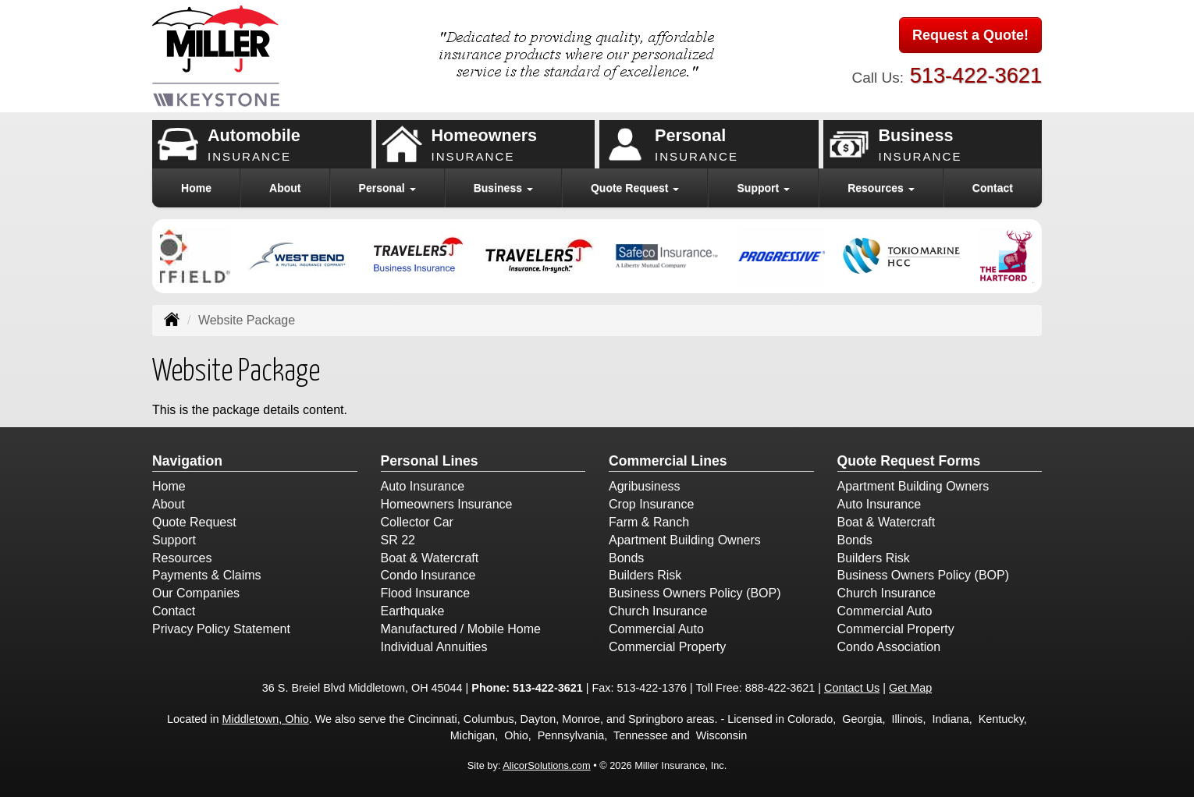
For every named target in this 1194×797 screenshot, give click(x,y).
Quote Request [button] (635, 188)
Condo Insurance (428, 575)
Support (174, 540)
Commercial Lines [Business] (668, 461)
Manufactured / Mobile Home (461, 629)
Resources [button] (881, 188)
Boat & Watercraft (430, 558)
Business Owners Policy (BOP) (695, 593)
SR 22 (398, 540)
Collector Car (417, 522)
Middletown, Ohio (265, 719)
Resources (181, 558)
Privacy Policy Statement (221, 629)
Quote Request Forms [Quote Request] (909, 461)
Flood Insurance (426, 593)
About (284, 188)
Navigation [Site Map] (187, 461)
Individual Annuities (434, 647)
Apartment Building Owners (685, 540)
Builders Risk (645, 575)
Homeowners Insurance (447, 504)
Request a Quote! (970, 35)
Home (196, 188)
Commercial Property (667, 647)
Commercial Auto (656, 629)
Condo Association (889, 647)
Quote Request (194, 522)
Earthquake (413, 611)
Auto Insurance (423, 486)
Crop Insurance (651, 504)
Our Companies (196, 593)
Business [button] (503, 188)
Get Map (910, 688)
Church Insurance (658, 611)
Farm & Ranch (649, 522)
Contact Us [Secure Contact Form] (852, 688)
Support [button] (764, 188)
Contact (992, 188)
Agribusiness (645, 486)
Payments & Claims (206, 575)
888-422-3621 (780, 688)
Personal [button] (387, 188)
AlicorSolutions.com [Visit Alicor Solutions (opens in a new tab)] (546, 765)
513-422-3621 (976, 75)
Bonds (626, 558)
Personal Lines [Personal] (429, 461)
